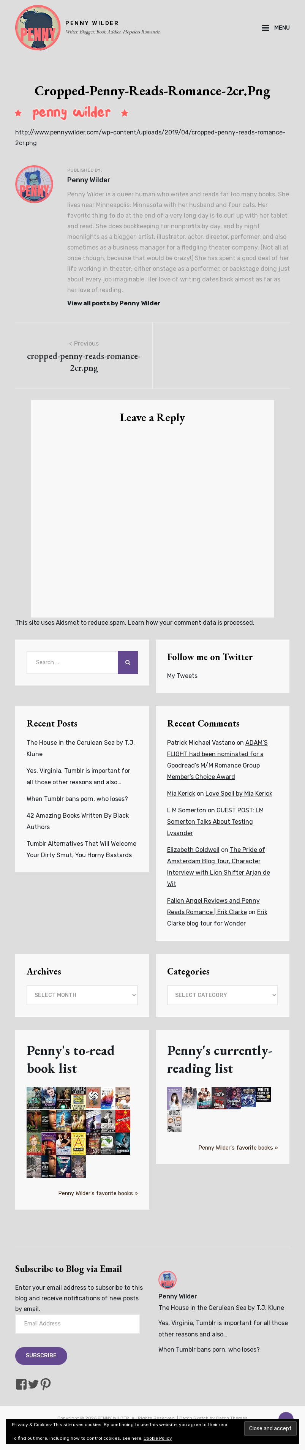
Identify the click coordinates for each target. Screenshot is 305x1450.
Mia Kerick (181, 793)
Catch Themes (232, 1418)
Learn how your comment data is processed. (191, 622)
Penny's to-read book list (71, 1059)
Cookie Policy (158, 1438)
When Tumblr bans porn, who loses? (77, 798)
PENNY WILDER (92, 23)
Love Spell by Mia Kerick (238, 793)
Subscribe (41, 1355)
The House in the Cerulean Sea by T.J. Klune (221, 1307)
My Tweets (182, 675)
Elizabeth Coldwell (193, 849)
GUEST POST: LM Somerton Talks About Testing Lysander (215, 822)
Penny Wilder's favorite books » (98, 1193)
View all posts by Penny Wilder (114, 303)
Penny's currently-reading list (219, 1059)
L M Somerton (186, 810)
